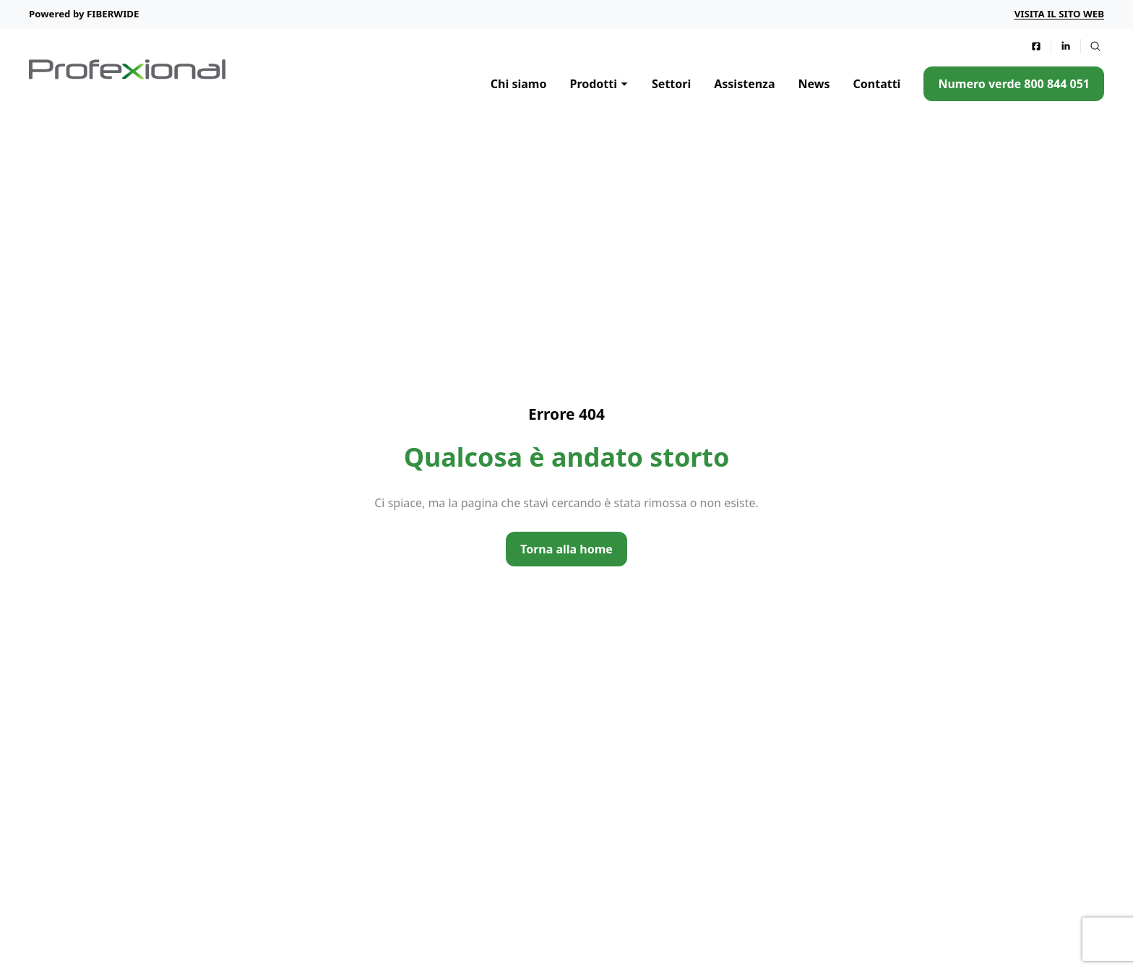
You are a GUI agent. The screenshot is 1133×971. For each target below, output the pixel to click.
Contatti (877, 84)
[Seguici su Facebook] (1036, 46)
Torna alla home (566, 549)
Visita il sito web (1059, 13)
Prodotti (593, 84)
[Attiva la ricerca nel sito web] (1095, 46)
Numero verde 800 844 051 (1014, 84)
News (814, 84)
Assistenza (744, 84)
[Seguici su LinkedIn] (1065, 46)
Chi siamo (519, 84)
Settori (671, 84)
